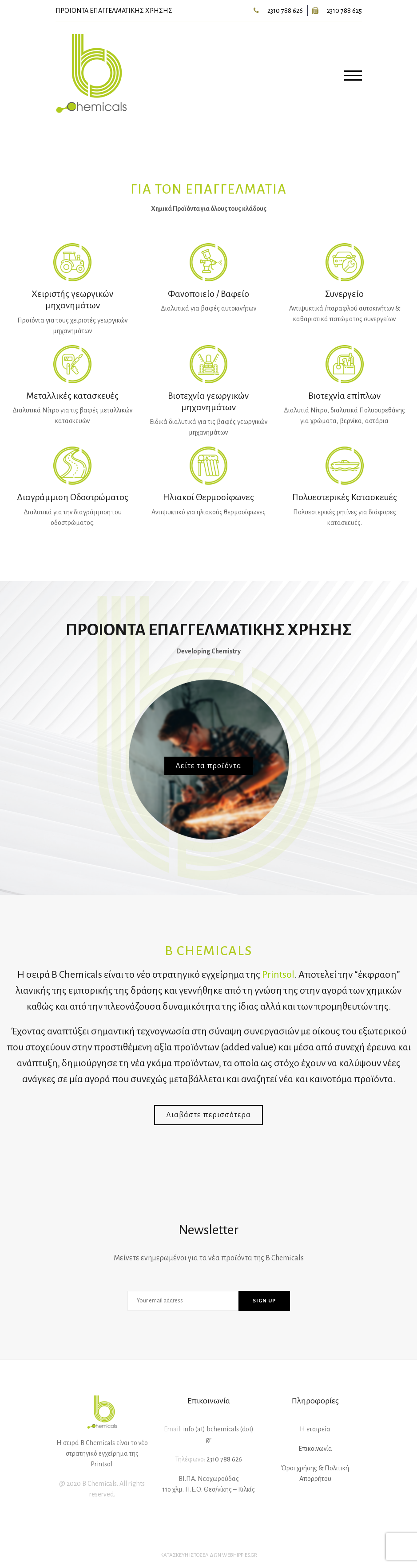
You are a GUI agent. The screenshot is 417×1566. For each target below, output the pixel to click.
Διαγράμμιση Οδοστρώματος (72, 497)
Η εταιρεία (315, 1429)
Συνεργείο (344, 294)
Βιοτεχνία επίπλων (344, 395)
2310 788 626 (285, 10)
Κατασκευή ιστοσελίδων (190, 1555)
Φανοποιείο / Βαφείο (208, 294)
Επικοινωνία (315, 1448)
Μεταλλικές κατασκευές (72, 395)
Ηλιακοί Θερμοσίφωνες (208, 497)
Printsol (278, 974)
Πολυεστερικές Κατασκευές (344, 497)
